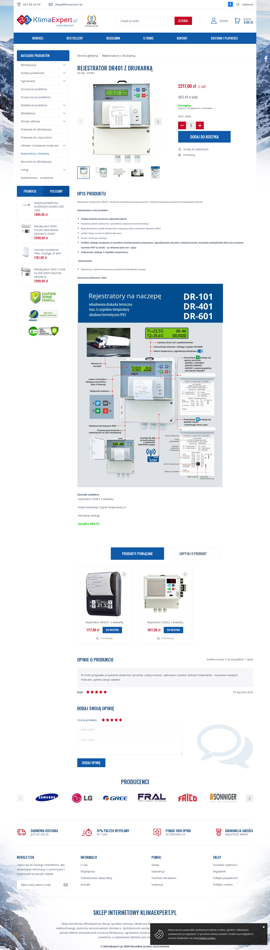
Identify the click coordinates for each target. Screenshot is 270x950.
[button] (80, 121)
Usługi (24, 169)
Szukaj (183, 21)
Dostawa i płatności (224, 38)
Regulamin (113, 38)
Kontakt (182, 38)
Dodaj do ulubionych (195, 149)
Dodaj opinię (91, 762)
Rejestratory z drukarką (35, 153)
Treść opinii (87, 739)
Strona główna (87, 56)
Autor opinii (87, 729)
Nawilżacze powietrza (34, 105)
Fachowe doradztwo (164, 878)
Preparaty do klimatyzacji (36, 129)
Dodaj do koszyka (204, 137)
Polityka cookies (223, 884)
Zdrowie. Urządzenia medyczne (40, 145)
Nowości (37, 38)
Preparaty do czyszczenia (36, 137)
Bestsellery (75, 38)
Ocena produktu (87, 720)
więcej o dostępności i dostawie (195, 108)
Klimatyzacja (28, 65)
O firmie (148, 38)
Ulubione (247, 4)
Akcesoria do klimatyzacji (36, 161)
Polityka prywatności (225, 878)
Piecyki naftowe (30, 121)
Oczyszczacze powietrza (35, 97)
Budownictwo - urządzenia (37, 177)
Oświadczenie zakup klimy (96, 878)
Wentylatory (28, 113)
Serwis (155, 865)
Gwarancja (158, 871)
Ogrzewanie (28, 81)
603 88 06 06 (31, 4)
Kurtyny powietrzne (32, 73)
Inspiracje (157, 884)
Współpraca (88, 871)
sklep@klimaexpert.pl (68, 4)
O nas (84, 865)
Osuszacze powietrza (34, 89)
